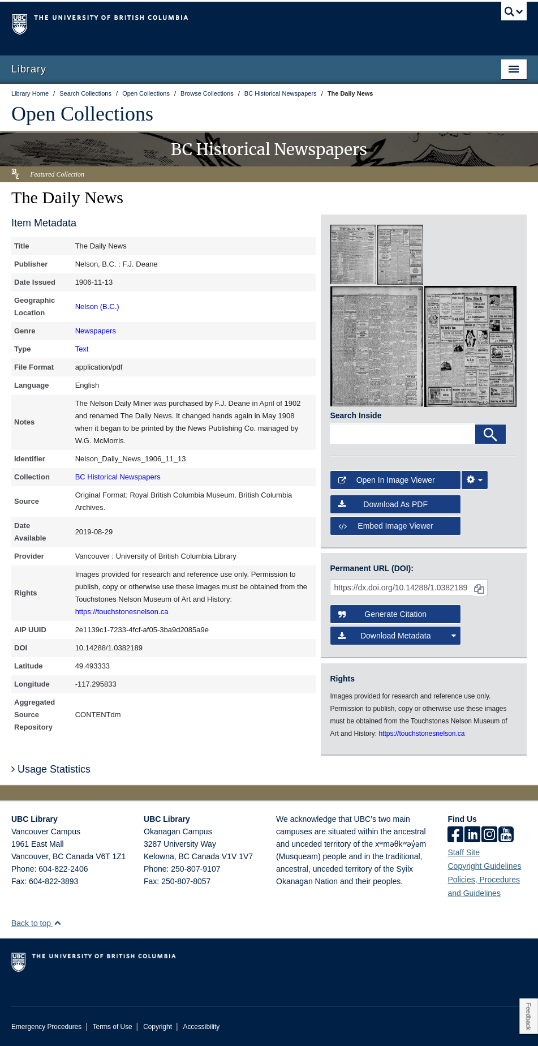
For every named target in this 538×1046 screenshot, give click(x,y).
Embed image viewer (385, 525)
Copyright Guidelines (484, 866)
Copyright (157, 1027)
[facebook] (455, 835)
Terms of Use (112, 1027)
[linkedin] (472, 835)
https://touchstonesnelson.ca (122, 611)
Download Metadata (396, 635)
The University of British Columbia (230, 23)
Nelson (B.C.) (97, 306)
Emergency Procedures (46, 1027)
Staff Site (463, 852)
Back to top (36, 923)
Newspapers (95, 331)
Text (82, 349)
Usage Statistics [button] (51, 769)
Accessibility (201, 1027)
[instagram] (489, 835)
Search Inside (355, 415)
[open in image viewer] (353, 254)
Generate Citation (382, 614)
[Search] (490, 434)
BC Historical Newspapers (118, 477)
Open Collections (82, 113)
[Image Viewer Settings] (474, 480)
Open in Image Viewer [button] (386, 480)
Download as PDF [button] (383, 504)
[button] (57, 923)
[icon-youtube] (506, 835)
